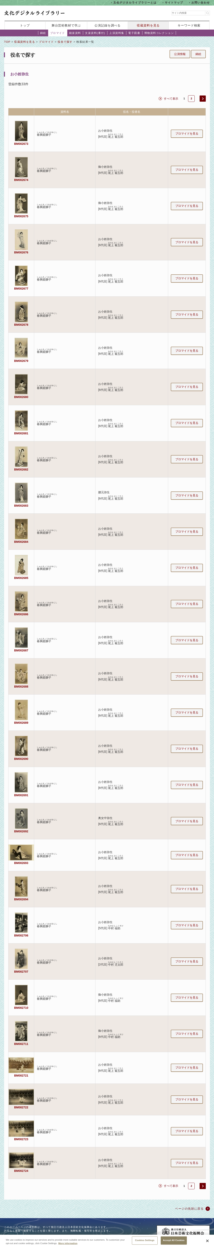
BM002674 (21, 180)
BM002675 (21, 216)
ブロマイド (57, 33)
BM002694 (21, 899)
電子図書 (134, 33)
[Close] (207, 1242)
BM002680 (21, 397)
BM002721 (21, 1075)
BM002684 (21, 541)
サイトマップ (174, 2)
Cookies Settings (144, 1242)
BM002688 (21, 686)
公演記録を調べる (107, 25)
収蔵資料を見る (148, 25)
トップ (25, 25)
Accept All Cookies (174, 1242)
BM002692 (21, 831)
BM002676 (21, 252)
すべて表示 (171, 98)
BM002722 (21, 1107)
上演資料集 (116, 33)
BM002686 (21, 614)
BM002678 (21, 324)
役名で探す (65, 41)
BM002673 (21, 143)
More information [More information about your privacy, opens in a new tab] (67, 1245)
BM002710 (21, 1007)
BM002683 (21, 505)
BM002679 (21, 360)
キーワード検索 (189, 25)
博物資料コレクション (159, 33)
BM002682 (21, 469)
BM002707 (21, 971)
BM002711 (21, 1044)
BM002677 (21, 288)
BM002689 (21, 722)
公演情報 (180, 54)
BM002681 (21, 433)
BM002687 (21, 650)
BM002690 (21, 758)
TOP (7, 41)
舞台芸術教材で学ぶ (66, 25)
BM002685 (21, 578)
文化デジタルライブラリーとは (134, 2)
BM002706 (21, 935)
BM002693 (21, 863)
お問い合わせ (200, 2)
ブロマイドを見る (186, 133)
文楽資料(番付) (95, 33)
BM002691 (21, 795)
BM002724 (21, 1170)
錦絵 (43, 33)
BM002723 (21, 1139)
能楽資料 (75, 33)
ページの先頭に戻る (189, 1208)
